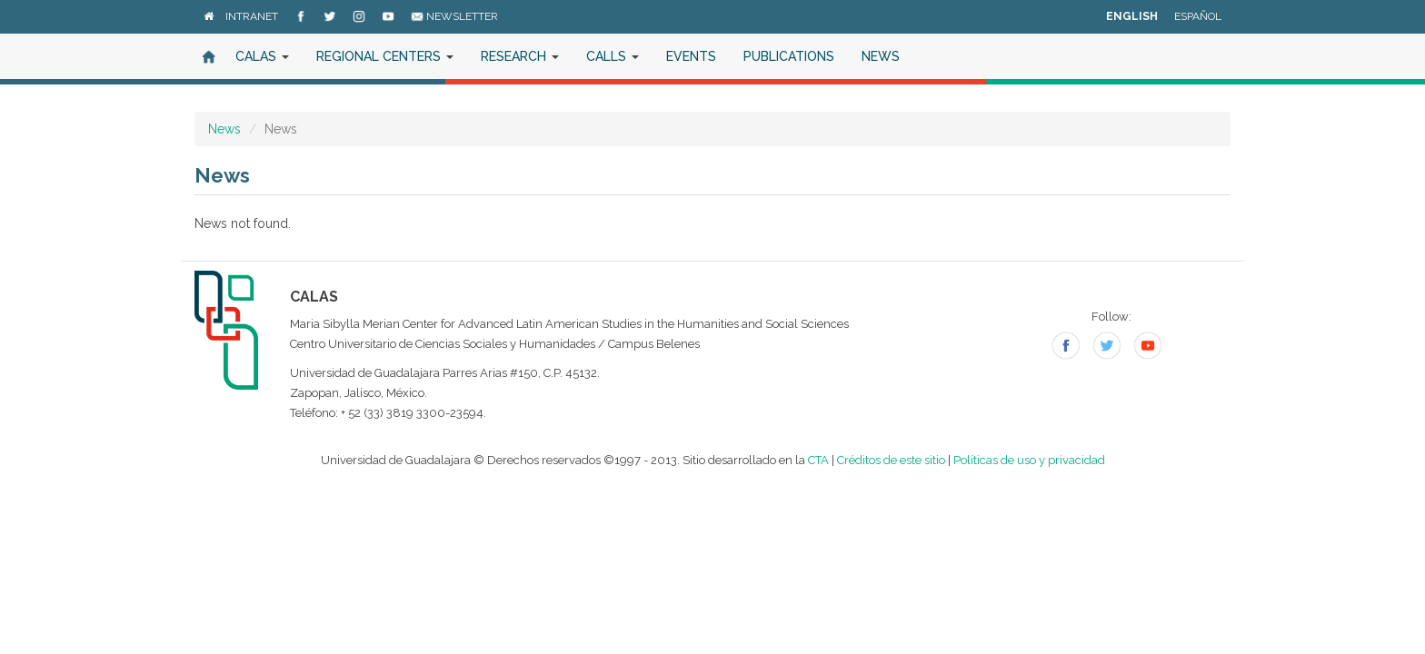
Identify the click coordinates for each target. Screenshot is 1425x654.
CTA (818, 460)
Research (520, 56)
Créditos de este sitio (891, 460)
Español (1197, 16)
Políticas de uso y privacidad (1029, 460)
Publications (788, 56)
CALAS (262, 56)
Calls (612, 56)
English (1132, 16)
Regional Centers (384, 56)
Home (208, 56)
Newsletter (454, 16)
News (881, 56)
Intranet (251, 16)
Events (691, 56)
